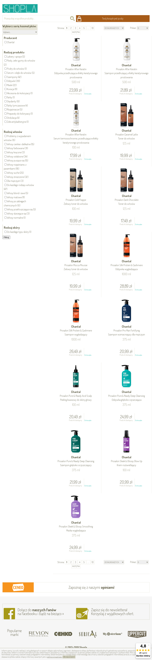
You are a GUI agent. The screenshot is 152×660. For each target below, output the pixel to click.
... (88, 28)
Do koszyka (87, 94)
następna (76, 32)
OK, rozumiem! (69, 657)
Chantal (76, 71)
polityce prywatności (54, 657)
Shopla (22, 8)
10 (93, 28)
